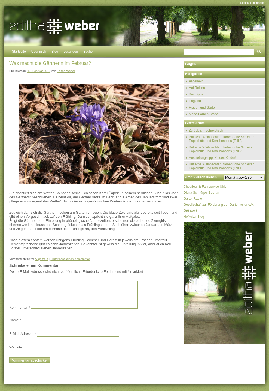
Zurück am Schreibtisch (206, 130)
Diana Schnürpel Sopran (201, 193)
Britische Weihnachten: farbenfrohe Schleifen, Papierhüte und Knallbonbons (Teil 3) (222, 139)
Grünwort (190, 211)
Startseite (19, 51)
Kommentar (19, 307)
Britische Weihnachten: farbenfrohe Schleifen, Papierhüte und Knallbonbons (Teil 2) (222, 149)
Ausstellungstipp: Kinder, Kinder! (212, 158)
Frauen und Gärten (202, 107)
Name (15, 320)
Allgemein (41, 259)
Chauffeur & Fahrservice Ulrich (206, 187)
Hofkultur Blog (194, 217)
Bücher (88, 51)
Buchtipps (196, 94)
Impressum (258, 2)
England (195, 101)
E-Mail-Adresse (22, 333)
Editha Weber (66, 71)
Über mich (38, 51)
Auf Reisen (197, 88)
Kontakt (244, 2)
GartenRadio (193, 199)
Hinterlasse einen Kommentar (70, 259)
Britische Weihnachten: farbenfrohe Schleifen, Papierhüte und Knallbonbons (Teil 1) (222, 166)
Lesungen (70, 51)
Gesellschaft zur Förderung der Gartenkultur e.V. (219, 205)
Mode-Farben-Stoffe (203, 114)
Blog (54, 51)
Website (15, 347)
